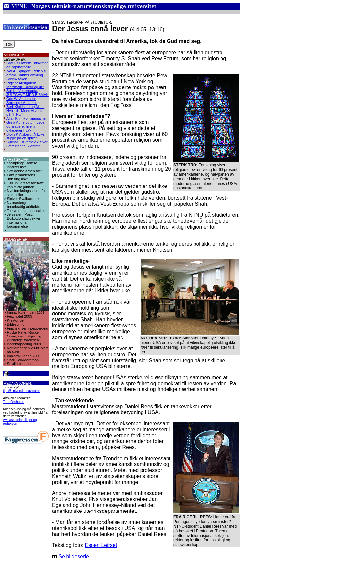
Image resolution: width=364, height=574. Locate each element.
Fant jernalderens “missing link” (21, 177)
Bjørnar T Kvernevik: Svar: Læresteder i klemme (27, 144)
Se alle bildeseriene (23, 364)
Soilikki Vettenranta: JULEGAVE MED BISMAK (27, 93)
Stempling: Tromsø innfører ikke (22, 165)
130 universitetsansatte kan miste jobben (25, 185)
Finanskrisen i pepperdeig (27, 328)
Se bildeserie (73, 556)
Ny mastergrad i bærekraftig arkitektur (24, 205)
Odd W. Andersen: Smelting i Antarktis (21, 101)
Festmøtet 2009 (19, 316)
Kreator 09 (15, 320)
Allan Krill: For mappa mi (26, 118)
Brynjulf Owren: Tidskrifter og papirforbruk (27, 65)
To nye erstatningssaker (26, 210)
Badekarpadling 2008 (24, 344)
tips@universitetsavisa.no (21, 391)
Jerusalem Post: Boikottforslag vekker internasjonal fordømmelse (23, 220)
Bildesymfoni (17, 324)
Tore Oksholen (13, 402)
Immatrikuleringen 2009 (26, 312)
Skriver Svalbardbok (23, 199)
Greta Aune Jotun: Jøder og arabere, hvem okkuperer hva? (26, 126)
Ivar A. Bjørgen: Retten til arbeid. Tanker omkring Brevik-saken (26, 75)
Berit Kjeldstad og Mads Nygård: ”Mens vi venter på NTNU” (25, 110)
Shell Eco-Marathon (23, 360)
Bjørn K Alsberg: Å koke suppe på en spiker (25, 136)
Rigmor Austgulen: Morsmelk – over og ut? (25, 85)
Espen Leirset (101, 545)
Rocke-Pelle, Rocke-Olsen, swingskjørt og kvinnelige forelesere (24, 336)
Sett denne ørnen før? (24, 171)
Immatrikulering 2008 (24, 356)
